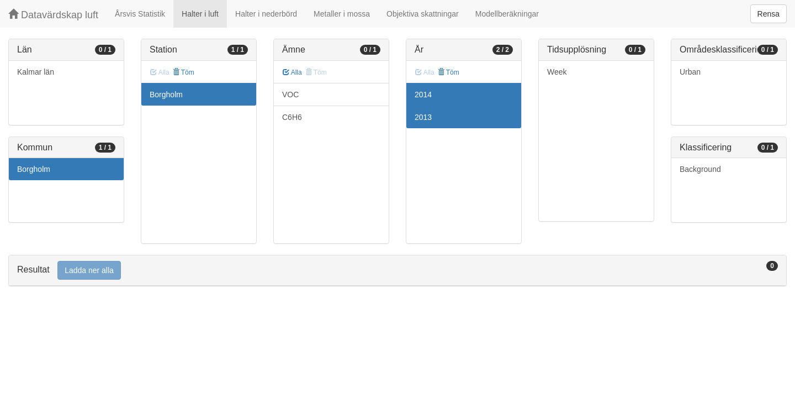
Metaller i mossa (342, 13)
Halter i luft (200, 13)
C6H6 (292, 117)
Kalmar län (35, 71)
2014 (423, 94)
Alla (292, 72)
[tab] (397, 270)
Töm (183, 72)
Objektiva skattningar (422, 13)
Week (557, 71)
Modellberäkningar (507, 13)
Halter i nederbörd (266, 13)
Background (700, 169)
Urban (690, 71)
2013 (423, 117)
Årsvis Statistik (140, 13)
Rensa (768, 13)
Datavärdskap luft (53, 14)
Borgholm (33, 169)
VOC (290, 94)
